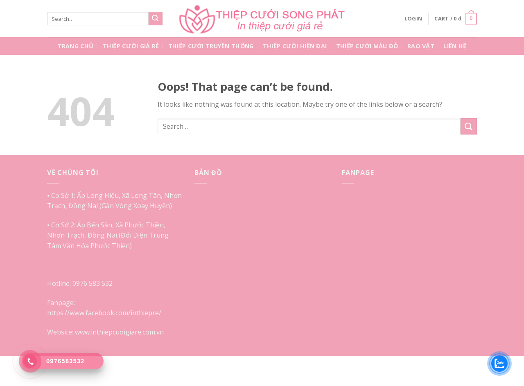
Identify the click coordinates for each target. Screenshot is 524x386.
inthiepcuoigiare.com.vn (127, 332)
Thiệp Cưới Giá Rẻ (131, 46)
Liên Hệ (454, 46)
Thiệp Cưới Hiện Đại (295, 46)
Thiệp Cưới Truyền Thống (211, 46)
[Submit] (156, 19)
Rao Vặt (420, 46)
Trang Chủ (76, 46)
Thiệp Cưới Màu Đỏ (367, 46)
